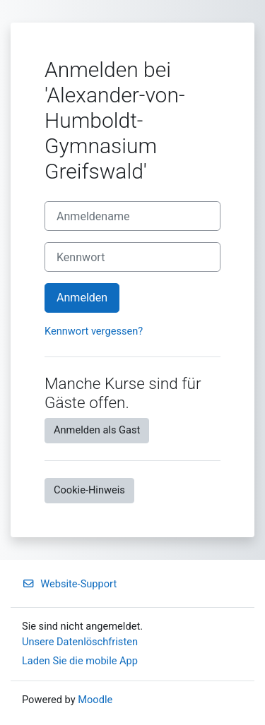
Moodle (95, 699)
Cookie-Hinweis (89, 490)
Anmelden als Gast (97, 430)
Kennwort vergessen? (94, 331)
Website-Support (69, 583)
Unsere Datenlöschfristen (80, 641)
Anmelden (82, 297)
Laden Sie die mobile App (80, 660)
